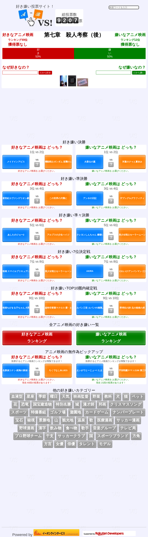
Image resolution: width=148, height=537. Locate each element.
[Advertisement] (111, 17)
